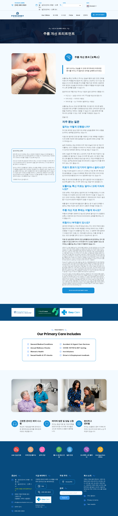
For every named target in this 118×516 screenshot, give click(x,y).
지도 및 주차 (69, 482)
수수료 (63, 15)
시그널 (44, 507)
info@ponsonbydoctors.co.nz (24, 502)
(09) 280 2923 (20, 511)
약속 (42, 486)
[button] (72, 5)
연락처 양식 (18, 507)
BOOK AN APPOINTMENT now (78, 290)
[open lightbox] (33, 73)
